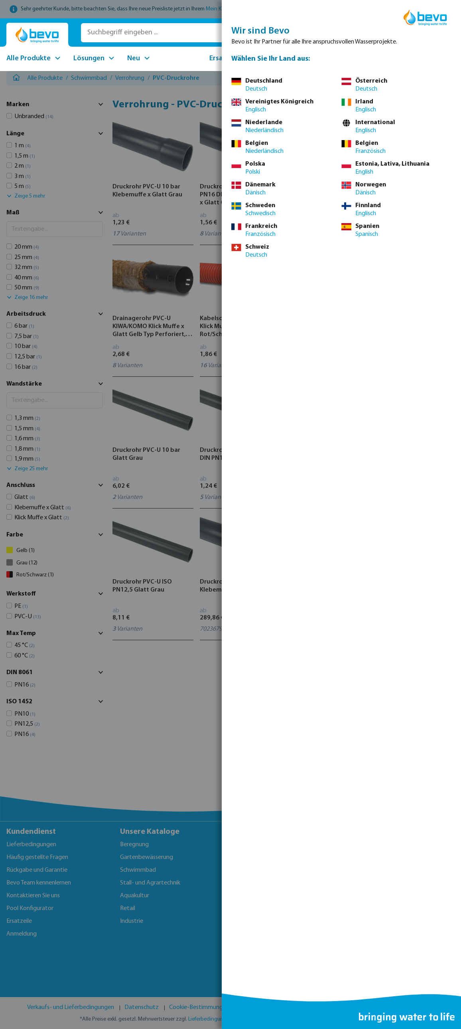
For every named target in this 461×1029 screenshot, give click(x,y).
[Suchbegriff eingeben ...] (194, 32)
